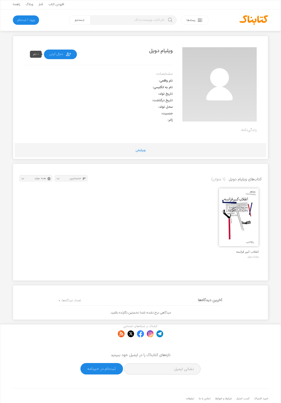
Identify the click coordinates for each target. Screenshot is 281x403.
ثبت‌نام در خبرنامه (101, 354)
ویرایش (141, 150)
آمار (41, 4)
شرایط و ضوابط (223, 384)
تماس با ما (204, 384)
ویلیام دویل (253, 257)
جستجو (80, 20)
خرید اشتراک (261, 384)
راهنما (16, 4)
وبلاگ (29, 4)
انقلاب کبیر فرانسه (247, 251)
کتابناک (243, 391)
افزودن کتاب (56, 4)
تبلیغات (190, 384)
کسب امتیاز (242, 384)
